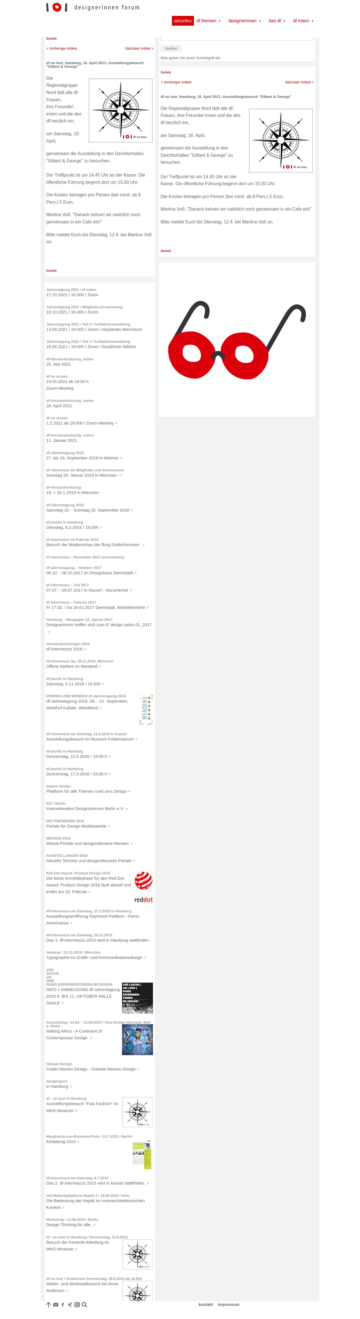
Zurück (51, 38)
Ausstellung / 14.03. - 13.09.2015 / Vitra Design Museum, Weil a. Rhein (98, 1024)
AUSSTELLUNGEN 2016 (66, 855)
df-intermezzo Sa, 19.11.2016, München (79, 661)
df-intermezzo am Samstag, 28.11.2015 (79, 935)
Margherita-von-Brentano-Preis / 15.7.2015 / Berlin (89, 1136)
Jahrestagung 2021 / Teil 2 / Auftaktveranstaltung (88, 324)
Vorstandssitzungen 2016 (68, 644)
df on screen (57, 376)
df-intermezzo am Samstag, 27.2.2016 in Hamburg (89, 911)
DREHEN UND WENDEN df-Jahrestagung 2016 (86, 696)
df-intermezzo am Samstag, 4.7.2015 (77, 1178)
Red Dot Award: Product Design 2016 (78, 873)
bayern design (58, 786)
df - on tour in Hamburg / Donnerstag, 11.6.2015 (87, 1237)
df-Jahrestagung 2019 (65, 453)
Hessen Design (59, 1064)
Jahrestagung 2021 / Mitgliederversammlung (84, 307)
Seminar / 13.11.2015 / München (73, 952)
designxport (56, 1081)
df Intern (301, 20)
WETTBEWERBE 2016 (65, 821)
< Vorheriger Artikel (61, 48)
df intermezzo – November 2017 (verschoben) (85, 557)
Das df (275, 20)
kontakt (206, 1304)
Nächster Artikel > (139, 48)
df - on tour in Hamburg (66, 1098)
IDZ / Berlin (55, 803)
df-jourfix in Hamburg (64, 522)
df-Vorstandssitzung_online (70, 359)
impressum (228, 1304)
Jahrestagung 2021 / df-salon (71, 290)
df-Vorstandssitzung (63, 487)
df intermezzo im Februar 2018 (72, 539)
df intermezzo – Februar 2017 (71, 602)
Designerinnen (242, 20)
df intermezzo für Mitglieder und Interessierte (85, 470)
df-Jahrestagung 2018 (65, 505)
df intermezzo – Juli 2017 (67, 585)
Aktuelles (183, 20)
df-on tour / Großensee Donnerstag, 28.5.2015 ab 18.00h (94, 1279)
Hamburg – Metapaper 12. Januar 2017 (79, 620)
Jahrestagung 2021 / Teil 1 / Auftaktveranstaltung (88, 341)
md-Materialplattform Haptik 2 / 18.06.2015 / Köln (88, 1195)
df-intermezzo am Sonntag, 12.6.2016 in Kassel (86, 734)
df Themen (206, 20)
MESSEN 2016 (58, 838)
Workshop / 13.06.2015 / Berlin (72, 1219)
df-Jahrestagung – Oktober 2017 (74, 568)
